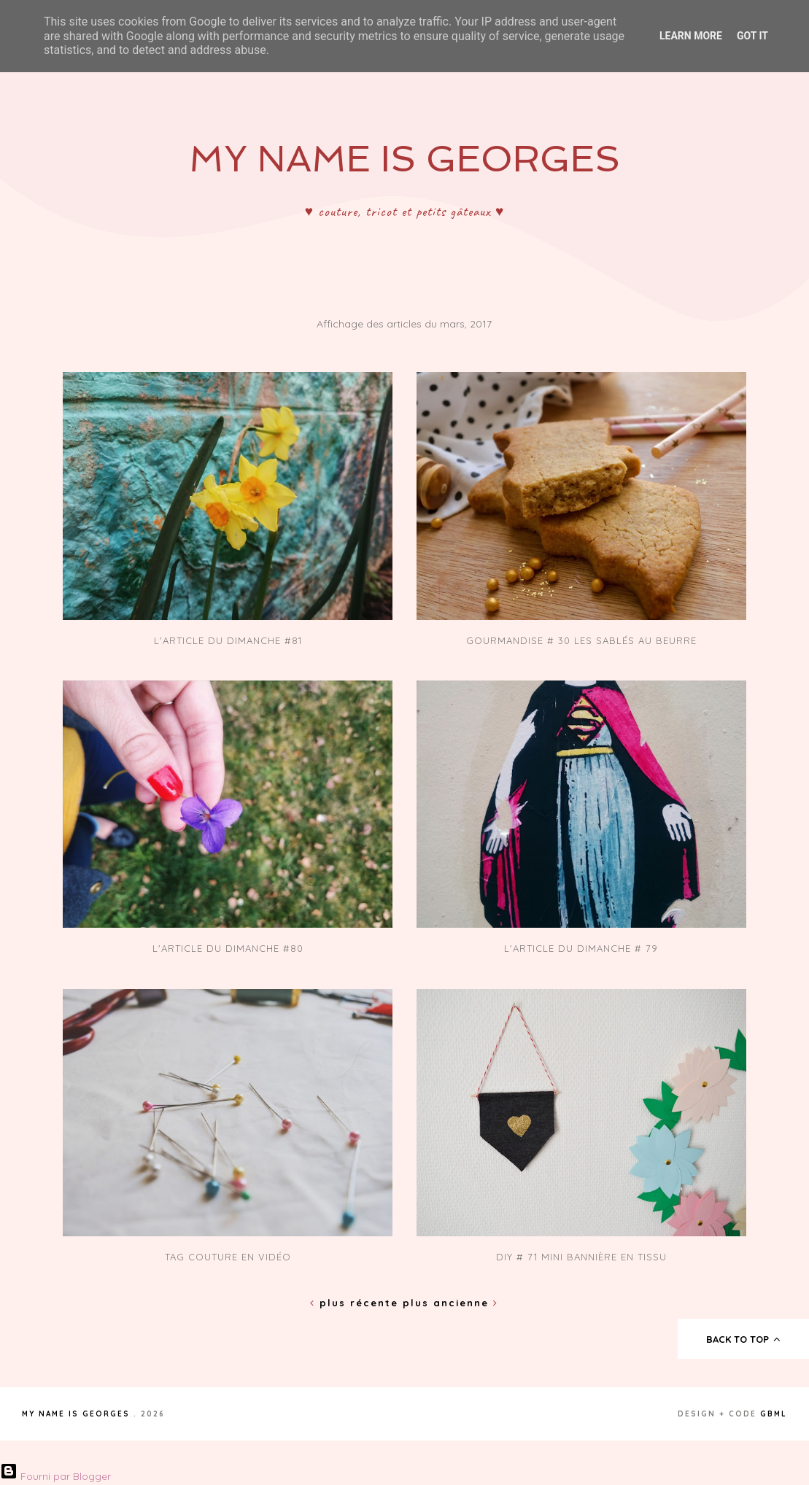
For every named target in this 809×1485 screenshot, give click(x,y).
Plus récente (356, 1302)
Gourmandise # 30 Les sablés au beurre (581, 640)
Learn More (690, 36)
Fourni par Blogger (55, 1476)
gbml (773, 1414)
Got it (752, 36)
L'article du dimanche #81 (228, 640)
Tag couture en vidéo (228, 1257)
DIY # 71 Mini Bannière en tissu (581, 1257)
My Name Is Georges (404, 158)
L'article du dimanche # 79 (581, 948)
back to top (743, 1339)
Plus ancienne (450, 1302)
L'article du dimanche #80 (227, 948)
